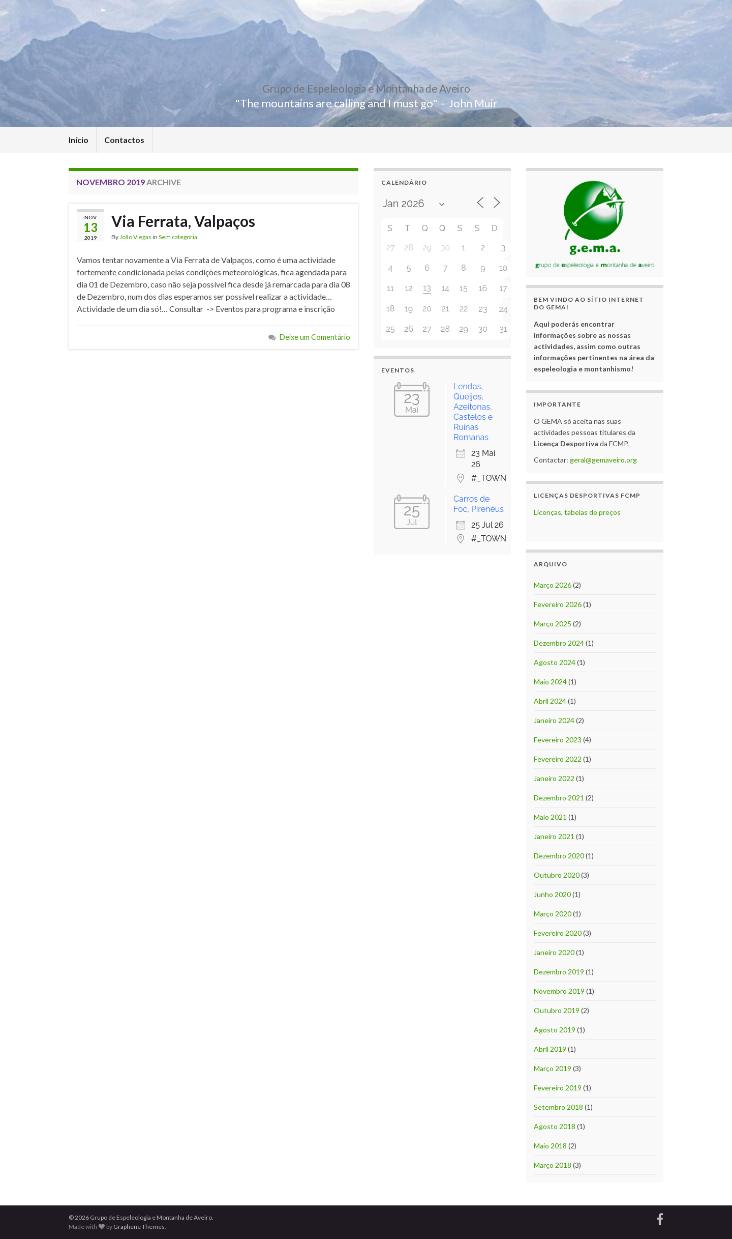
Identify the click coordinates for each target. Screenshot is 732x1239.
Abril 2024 (550, 701)
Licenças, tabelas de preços (577, 512)
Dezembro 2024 (559, 643)
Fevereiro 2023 (558, 739)
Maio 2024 (550, 681)
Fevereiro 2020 (558, 933)
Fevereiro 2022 (558, 759)
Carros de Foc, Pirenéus (478, 504)
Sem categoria (178, 237)
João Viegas (135, 237)
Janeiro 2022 (554, 778)
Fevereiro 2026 (558, 604)
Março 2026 (552, 585)
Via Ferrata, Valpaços (183, 221)
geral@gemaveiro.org (603, 459)
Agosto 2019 (554, 1029)
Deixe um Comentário (315, 337)
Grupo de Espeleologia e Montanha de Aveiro (366, 86)
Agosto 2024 (554, 662)
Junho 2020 (552, 894)
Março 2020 (552, 913)
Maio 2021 (550, 817)
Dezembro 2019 (559, 971)
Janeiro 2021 (554, 836)
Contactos (124, 140)
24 (503, 309)
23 (483, 309)
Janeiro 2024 (554, 720)
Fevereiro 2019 (558, 1087)
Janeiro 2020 (554, 952)
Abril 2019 (550, 1049)
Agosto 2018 (554, 1126)
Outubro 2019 (557, 1010)
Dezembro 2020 (559, 855)
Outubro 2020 (557, 875)
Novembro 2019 (559, 991)
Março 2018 (552, 1165)
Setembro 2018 (558, 1107)
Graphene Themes (139, 1226)
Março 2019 (552, 1068)
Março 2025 (552, 623)
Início (78, 140)
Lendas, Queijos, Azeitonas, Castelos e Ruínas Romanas (473, 412)
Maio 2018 (550, 1145)
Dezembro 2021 (559, 797)
